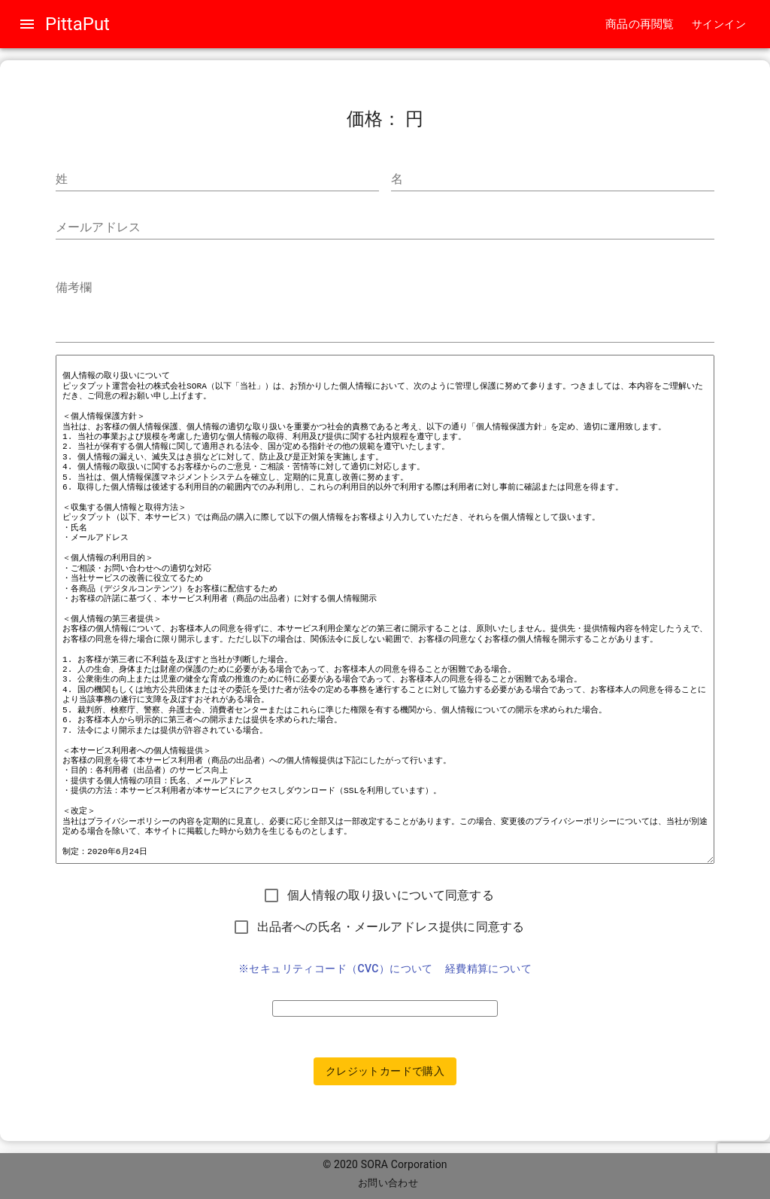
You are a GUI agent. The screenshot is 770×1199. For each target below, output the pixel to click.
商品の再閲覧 (639, 24)
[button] (719, 24)
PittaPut (77, 24)
